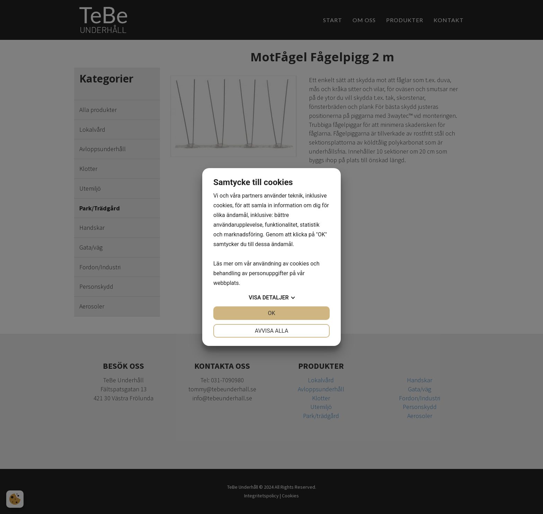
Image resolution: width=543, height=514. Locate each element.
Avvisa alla (271, 331)
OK (271, 313)
